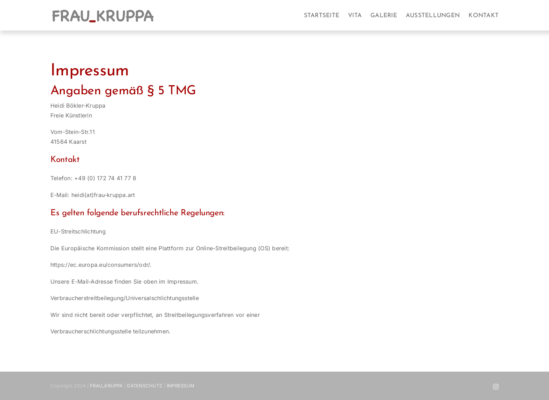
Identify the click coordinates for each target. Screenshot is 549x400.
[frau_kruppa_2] (102, 10)
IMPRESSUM (180, 385)
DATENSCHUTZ (144, 385)
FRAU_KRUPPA (106, 385)
